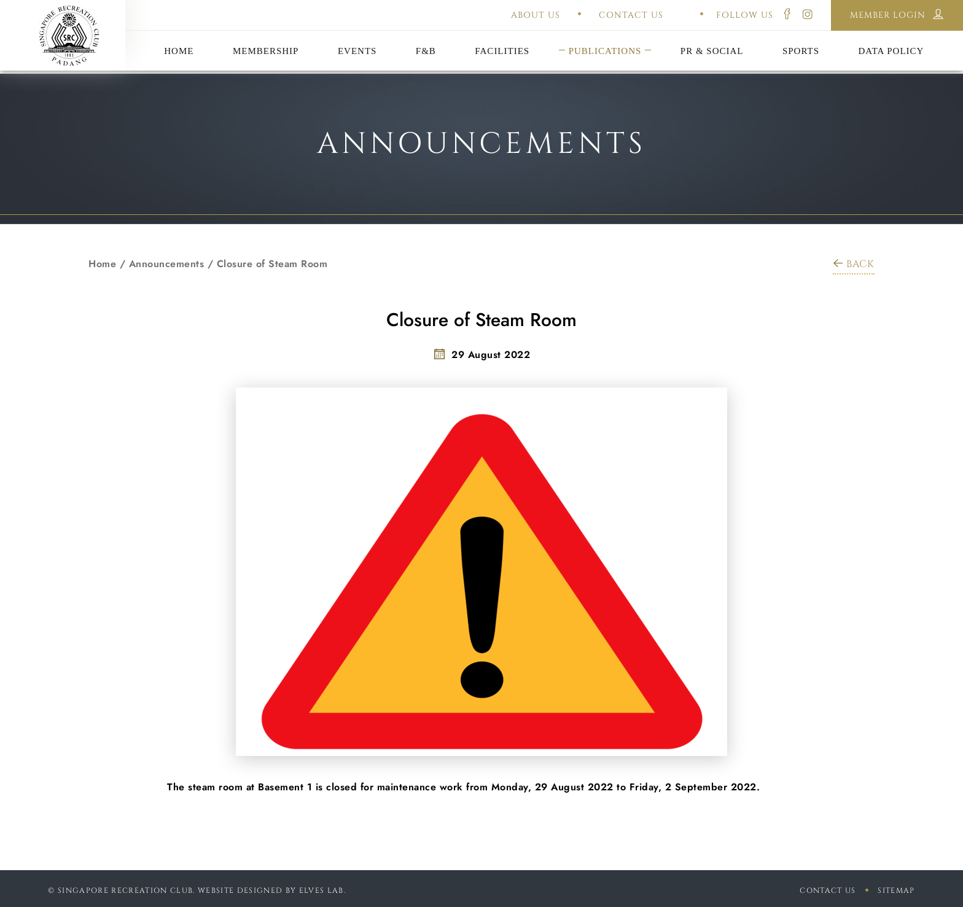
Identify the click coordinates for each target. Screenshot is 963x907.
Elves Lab (321, 890)
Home (102, 264)
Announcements (167, 264)
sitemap (896, 890)
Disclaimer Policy (891, 35)
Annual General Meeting (356, 35)
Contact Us (828, 890)
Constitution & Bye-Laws (605, 35)
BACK (854, 264)
